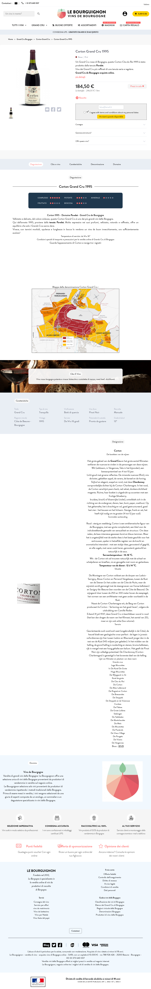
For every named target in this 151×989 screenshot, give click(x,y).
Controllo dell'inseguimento (109, 877)
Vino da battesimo (41, 911)
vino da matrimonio (41, 908)
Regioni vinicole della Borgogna (110, 908)
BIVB (121, 746)
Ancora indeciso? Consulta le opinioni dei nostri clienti (117, 853)
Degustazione (36, 164)
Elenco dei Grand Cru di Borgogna (109, 905)
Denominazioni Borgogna (109, 911)
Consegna (111, 124)
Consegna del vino (41, 901)
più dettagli (80, 76)
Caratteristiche (75, 164)
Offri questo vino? (111, 141)
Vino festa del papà (41, 918)
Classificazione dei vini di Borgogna (109, 901)
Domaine (117, 164)
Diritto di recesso (110, 880)
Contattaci (75, 930)
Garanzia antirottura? (111, 132)
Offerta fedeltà (109, 874)
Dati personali (109, 890)
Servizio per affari (41, 905)
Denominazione (97, 164)
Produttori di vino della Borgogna (110, 914)
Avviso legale (109, 883)
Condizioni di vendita (109, 887)
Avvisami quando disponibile (111, 116)
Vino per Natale (41, 914)
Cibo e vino (55, 164)
